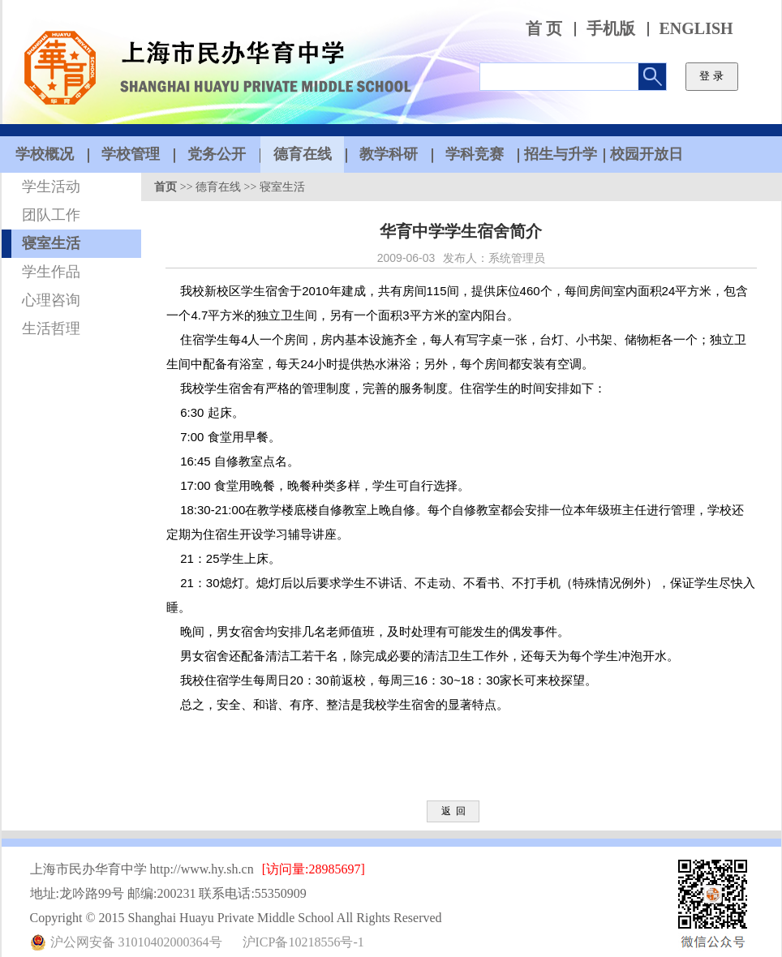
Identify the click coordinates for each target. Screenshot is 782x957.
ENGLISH (696, 28)
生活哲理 (51, 328)
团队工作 (51, 215)
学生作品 (51, 272)
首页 (165, 187)
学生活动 (51, 186)
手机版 (610, 28)
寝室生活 (51, 243)
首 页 (544, 28)
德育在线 (218, 187)
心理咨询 (51, 300)
